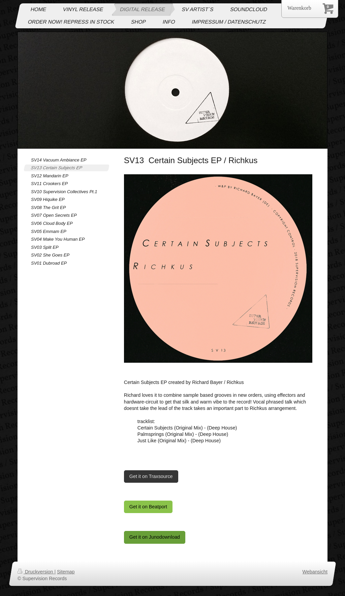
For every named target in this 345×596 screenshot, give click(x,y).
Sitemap (65, 571)
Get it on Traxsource (151, 476)
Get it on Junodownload (154, 537)
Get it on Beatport (148, 506)
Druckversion (36, 571)
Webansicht (315, 571)
